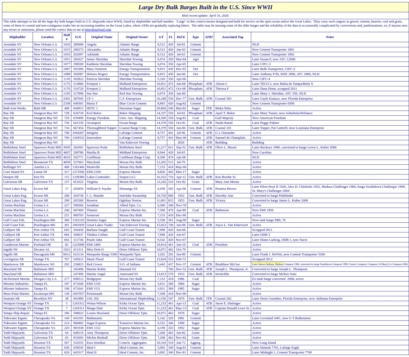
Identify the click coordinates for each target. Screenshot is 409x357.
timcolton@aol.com (98, 29)
